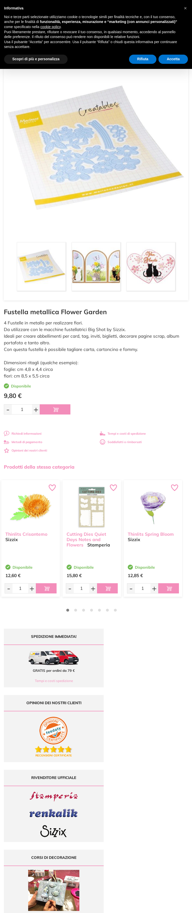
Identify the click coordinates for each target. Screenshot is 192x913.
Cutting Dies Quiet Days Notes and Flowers (86, 539)
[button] (185, 8)
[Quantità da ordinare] (22, 409)
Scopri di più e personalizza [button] (35, 59)
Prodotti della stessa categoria (39, 467)
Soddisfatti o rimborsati (121, 442)
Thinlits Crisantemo (26, 533)
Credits (166, 906)
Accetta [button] (173, 59)
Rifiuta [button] (142, 59)
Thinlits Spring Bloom (151, 533)
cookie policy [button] (50, 27)
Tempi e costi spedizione (48, 681)
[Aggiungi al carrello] (55, 409)
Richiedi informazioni (22, 433)
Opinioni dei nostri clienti (25, 450)
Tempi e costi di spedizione (123, 433)
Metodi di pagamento (23, 442)
